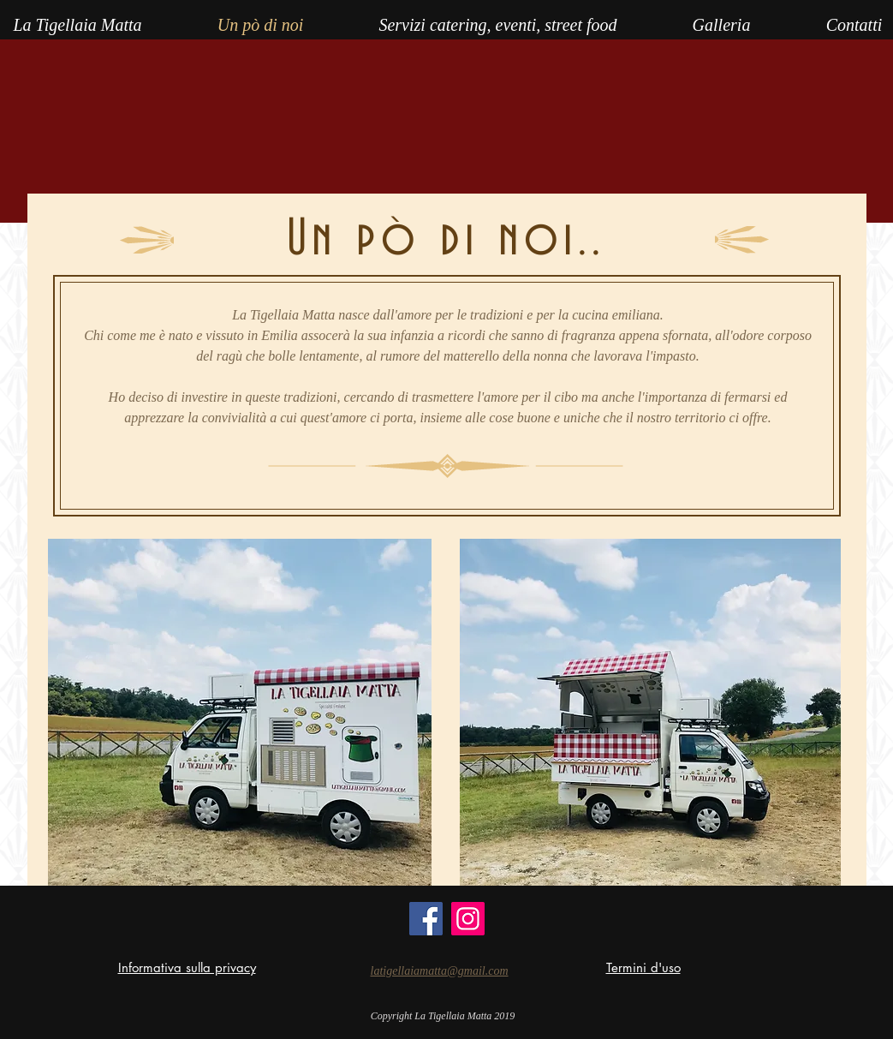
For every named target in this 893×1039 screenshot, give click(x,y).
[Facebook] (426, 918)
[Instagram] (468, 918)
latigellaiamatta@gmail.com (440, 970)
